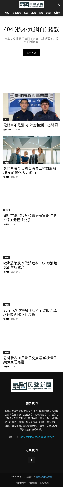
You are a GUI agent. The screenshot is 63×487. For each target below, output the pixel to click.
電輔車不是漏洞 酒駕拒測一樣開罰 (30, 125)
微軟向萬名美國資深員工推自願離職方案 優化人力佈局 (29, 170)
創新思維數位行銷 (44, 476)
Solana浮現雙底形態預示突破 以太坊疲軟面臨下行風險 (30, 312)
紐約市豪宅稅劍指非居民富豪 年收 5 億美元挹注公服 (30, 218)
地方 (6, 119)
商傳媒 (6, 162)
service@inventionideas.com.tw (37, 436)
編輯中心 (7, 129)
